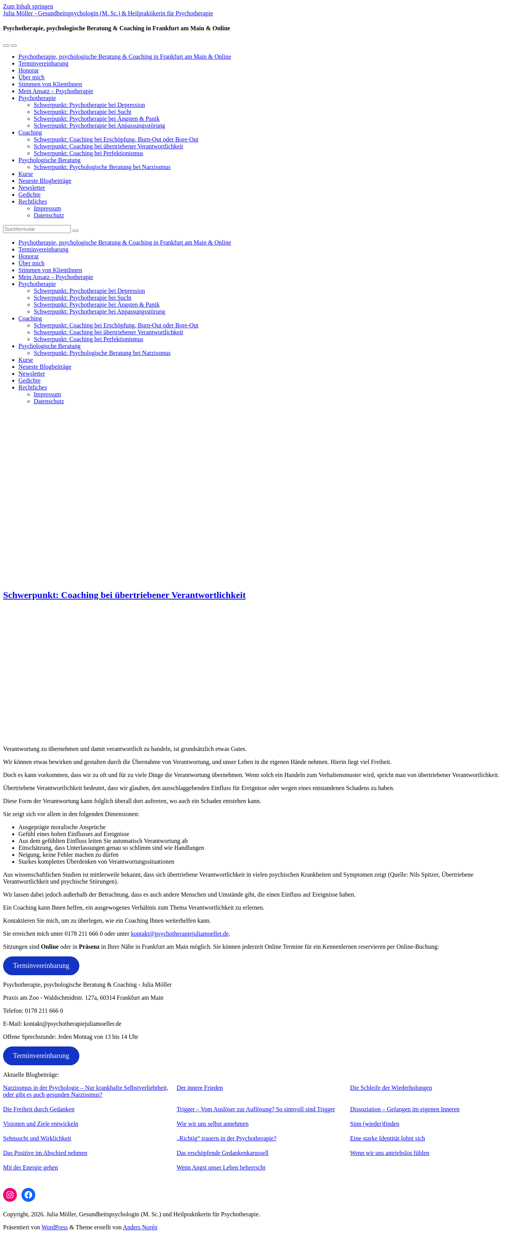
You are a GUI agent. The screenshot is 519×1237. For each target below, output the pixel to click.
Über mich (31, 77)
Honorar (28, 70)
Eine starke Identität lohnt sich (387, 1138)
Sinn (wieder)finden (374, 1123)
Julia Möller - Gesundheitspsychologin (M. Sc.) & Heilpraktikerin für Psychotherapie (108, 13)
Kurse (25, 174)
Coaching (30, 132)
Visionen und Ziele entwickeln (40, 1123)
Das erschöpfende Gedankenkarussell (223, 1153)
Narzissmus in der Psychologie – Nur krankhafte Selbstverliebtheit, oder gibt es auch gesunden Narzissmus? (85, 1091)
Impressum (47, 208)
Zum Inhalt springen (28, 6)
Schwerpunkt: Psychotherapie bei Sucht (82, 111)
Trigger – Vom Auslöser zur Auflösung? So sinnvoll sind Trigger (256, 1109)
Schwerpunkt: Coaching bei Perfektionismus (88, 153)
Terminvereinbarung (43, 63)
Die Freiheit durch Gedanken (38, 1109)
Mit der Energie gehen (30, 1167)
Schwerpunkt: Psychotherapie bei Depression (89, 105)
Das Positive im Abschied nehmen (45, 1153)
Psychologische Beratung (49, 160)
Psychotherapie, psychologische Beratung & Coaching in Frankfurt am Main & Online (124, 56)
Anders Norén (140, 1227)
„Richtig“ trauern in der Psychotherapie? (226, 1138)
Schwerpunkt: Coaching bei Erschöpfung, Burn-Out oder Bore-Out (116, 139)
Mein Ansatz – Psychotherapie (55, 91)
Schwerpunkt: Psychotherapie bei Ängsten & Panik (96, 118)
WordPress (54, 1227)
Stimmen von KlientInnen (50, 84)
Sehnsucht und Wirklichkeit (37, 1138)
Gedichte (29, 194)
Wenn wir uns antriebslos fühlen (389, 1153)
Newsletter (31, 187)
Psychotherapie (37, 98)
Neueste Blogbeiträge (44, 180)
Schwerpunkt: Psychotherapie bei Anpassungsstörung (99, 125)
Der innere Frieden (200, 1087)
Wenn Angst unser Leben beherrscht (221, 1167)
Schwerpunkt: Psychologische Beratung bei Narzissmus (102, 167)
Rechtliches (32, 201)
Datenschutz (49, 215)
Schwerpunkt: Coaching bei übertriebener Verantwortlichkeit (108, 146)
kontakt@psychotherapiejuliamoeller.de (180, 933)
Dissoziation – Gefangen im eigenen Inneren (405, 1109)
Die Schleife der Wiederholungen (391, 1087)
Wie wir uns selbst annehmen (213, 1123)
